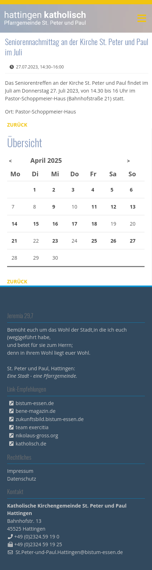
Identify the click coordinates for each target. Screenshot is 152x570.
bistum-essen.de (35, 403)
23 (55, 240)
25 (94, 240)
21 (14, 240)
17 (74, 223)
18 (94, 223)
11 (94, 206)
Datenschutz (21, 478)
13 (132, 206)
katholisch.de (31, 443)
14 (14, 223)
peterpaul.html (45, 18)
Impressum (20, 470)
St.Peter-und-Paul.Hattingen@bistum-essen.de (69, 552)
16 (55, 223)
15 (36, 223)
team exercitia (32, 427)
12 (113, 206)
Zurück (17, 124)
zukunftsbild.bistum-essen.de (50, 419)
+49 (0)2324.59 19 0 (36, 536)
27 (132, 240)
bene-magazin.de (35, 411)
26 (113, 240)
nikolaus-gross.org (37, 435)
